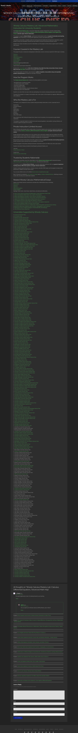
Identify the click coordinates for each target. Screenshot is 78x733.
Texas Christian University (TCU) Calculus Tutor (24, 370)
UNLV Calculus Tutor (18, 405)
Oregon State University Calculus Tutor (22, 355)
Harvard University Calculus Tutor (21, 219)
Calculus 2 (28, 32)
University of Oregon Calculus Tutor (21, 278)
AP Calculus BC (16, 64)
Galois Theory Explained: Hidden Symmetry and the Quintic (26, 203)
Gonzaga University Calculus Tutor (21, 424)
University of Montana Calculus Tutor (22, 437)
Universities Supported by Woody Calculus (30, 212)
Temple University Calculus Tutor (21, 342)
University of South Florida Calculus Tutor (23, 340)
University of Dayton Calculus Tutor (21, 445)
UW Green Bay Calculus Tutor (20, 539)
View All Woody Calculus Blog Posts (21, 209)
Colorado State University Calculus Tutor (22, 229)
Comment (15, 689)
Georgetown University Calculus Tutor (22, 364)
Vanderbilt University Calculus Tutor (21, 389)
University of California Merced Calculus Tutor (24, 325)
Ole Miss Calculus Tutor (19, 240)
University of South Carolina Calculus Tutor (23, 298)
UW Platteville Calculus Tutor (20, 546)
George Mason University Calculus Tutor (22, 375)
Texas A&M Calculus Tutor (19, 251)
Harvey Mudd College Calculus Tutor (22, 374)
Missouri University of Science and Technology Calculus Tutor (27, 408)
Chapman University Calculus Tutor (21, 327)
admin (22, 605)
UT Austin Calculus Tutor (19, 268)
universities (22, 68)
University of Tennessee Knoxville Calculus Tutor (24, 284)
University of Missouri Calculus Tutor (22, 314)
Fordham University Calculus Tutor (21, 451)
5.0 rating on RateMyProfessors (47, 174)
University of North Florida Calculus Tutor (23, 425)
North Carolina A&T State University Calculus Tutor (24, 417)
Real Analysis (16, 61)
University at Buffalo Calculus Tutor (21, 348)
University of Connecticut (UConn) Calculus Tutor (24, 372)
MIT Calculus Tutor (18, 216)
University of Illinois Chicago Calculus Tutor (23, 368)
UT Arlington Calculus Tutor (20, 367)
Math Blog (75, 5)
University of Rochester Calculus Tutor (22, 381)
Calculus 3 (32, 32)
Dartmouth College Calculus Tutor (21, 234)
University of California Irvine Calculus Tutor (23, 281)
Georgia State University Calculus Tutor (22, 415)
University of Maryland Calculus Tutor (22, 266)
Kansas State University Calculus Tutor (22, 317)
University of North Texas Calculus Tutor (22, 361)
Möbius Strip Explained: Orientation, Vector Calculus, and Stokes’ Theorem (29, 196)
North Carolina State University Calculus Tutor (24, 283)
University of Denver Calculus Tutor (21, 394)
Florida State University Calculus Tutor (22, 274)
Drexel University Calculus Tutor (21, 341)
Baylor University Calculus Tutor (21, 333)
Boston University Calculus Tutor (21, 308)
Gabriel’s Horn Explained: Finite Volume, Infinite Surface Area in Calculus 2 (29, 199)
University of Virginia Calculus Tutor (21, 304)
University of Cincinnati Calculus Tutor (22, 351)
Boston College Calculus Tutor (20, 310)
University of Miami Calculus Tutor (21, 307)
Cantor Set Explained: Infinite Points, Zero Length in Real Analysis (28, 194)
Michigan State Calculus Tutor (20, 257)
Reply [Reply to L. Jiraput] (17, 598)
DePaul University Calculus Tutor (21, 569)
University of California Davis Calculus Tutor (23, 288)
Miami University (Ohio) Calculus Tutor (22, 444)
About (59, 5)
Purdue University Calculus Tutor (21, 236)
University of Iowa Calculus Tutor (21, 285)
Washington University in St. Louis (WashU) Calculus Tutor (26, 441)
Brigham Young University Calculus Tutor (22, 362)
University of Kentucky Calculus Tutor (22, 399)
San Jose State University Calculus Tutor (22, 320)
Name (14, 701)
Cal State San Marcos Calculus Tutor (21, 489)
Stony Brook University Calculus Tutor (22, 345)
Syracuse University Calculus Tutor (21, 414)
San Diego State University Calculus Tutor (23, 354)
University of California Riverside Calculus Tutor (24, 323)
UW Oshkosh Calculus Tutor (20, 543)
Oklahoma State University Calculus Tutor (23, 313)
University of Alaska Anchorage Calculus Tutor (24, 570)
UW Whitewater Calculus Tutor (20, 538)
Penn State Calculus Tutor (19, 253)
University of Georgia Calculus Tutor (21, 305)
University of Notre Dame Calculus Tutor (22, 334)
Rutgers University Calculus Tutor (21, 267)
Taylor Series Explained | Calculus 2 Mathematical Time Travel (30, 666)
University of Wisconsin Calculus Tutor (22, 220)
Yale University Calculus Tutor (20, 227)
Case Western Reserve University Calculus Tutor (24, 412)
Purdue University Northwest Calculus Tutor (23, 446)
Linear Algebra (55, 32)
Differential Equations (40, 32)
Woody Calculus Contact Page (19, 153)
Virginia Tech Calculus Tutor (20, 260)
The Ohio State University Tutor (20, 261)
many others (22, 69)
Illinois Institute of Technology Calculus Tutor (23, 409)
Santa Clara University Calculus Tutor (22, 328)
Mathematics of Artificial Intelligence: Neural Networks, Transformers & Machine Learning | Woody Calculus (40, 651)
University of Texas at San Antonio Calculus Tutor (24, 371)
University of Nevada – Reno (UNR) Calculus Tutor (24, 243)
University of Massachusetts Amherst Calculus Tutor (25, 357)
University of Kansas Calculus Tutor (21, 315)
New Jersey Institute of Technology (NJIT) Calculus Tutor (26, 382)
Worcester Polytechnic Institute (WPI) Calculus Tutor (25, 385)
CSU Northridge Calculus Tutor (20, 360)
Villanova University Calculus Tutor (21, 378)
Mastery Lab (29, 5)
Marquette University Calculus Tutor (21, 411)
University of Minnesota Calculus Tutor (22, 270)
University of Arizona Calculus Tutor (21, 233)
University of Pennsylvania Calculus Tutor (23, 258)
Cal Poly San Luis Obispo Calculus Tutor (22, 318)
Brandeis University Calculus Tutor (21, 499)
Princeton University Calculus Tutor (21, 224)
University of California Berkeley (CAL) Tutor (23, 248)
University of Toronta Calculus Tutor (21, 573)
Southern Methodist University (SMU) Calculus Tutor (25, 331)
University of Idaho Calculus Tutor (21, 435)
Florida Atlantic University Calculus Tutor (22, 398)
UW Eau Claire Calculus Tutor (20, 540)
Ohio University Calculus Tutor (20, 442)
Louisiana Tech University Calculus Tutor (22, 431)
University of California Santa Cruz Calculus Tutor (24, 324)
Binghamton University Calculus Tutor (22, 347)
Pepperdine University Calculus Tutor (22, 422)
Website (15, 712)
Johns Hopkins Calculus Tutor (20, 230)
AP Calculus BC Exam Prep (20, 214)
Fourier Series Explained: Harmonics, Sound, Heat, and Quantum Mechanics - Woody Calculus (37, 637)
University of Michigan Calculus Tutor (22, 263)
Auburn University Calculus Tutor (21, 280)
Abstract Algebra (48, 32)
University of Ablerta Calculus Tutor (21, 572)
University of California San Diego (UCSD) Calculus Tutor (26, 244)
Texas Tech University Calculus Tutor (22, 290)
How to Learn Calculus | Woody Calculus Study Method (29, 670)
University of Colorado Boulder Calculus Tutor (24, 273)
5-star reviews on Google (32, 174)
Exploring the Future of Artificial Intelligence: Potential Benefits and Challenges (30, 207)
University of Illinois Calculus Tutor (21, 256)
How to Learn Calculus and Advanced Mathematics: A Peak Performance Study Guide (32, 193)
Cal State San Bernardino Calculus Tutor (22, 488)
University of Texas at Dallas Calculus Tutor (23, 337)
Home (24, 5)
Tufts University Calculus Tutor (20, 388)
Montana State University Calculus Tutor (22, 438)
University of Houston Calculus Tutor (22, 335)
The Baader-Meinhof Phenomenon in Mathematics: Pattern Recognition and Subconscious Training (35, 204)
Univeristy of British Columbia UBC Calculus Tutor (24, 576)
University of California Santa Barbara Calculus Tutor (25, 321)
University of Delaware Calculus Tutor (22, 352)
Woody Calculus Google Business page (40, 171)
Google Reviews (53, 5)
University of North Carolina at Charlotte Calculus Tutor (25, 303)
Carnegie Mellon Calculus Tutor (21, 301)
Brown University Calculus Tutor (21, 241)
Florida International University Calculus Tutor (23, 397)
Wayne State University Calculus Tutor (22, 530)
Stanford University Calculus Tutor (21, 217)
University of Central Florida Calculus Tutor (23, 231)
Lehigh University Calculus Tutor (21, 419)
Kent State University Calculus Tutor (21, 461)
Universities (45, 5)
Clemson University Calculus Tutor (21, 293)
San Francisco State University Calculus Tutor (23, 465)
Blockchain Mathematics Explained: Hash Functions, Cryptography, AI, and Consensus (32, 206)
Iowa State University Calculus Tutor (21, 448)
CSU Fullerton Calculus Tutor (20, 358)
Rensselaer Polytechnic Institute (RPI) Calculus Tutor (25, 387)
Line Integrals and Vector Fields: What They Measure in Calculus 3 (28, 200)
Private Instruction (37, 5)
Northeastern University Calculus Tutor (22, 344)
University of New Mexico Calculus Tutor (22, 404)
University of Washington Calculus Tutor (22, 264)
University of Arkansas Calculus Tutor (22, 401)
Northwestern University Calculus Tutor (22, 277)
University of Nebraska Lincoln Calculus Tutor (24, 287)
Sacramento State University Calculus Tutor (23, 466)
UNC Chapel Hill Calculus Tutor (20, 271)
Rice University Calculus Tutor (20, 330)
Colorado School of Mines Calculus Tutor (22, 350)
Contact (64, 5)
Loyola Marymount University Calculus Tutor (23, 392)
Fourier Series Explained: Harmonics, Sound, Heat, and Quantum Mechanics (30, 197)
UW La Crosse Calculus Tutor (20, 542)
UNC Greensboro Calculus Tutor (21, 474)
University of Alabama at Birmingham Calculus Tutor (25, 402)
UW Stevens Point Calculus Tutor (21, 545)
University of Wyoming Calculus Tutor (22, 439)
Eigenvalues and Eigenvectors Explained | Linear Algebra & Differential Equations (35, 680)
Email (14, 706)
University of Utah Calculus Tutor (21, 297)
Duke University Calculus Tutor (20, 226)
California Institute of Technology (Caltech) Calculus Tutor (26, 221)
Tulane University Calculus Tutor (21, 421)
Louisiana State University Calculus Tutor (22, 295)
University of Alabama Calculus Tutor (22, 294)
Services (69, 5)
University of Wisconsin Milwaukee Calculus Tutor (24, 536)
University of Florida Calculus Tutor (21, 237)
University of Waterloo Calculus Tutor (22, 575)
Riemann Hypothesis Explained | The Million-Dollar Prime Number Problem (33, 675)
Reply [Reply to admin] (22, 610)
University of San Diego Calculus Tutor (22, 395)
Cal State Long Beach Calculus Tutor (22, 365)
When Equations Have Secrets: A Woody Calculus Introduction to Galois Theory (34, 615)
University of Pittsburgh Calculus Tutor (22, 291)
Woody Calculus (6, 5)
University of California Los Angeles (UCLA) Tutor (24, 246)
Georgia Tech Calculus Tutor (20, 250)
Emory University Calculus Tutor (21, 391)
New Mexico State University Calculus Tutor (23, 432)
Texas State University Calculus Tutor (22, 338)
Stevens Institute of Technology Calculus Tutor (24, 380)
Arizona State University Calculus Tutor (22, 254)
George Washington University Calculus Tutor (23, 377)
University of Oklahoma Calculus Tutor (22, 311)
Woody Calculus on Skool (18, 149)
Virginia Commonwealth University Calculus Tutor (24, 418)
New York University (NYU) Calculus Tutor (23, 223)
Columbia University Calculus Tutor (21, 239)
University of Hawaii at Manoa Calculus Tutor (23, 434)
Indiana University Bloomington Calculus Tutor (24, 276)
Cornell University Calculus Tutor (21, 300)
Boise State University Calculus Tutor (22, 407)
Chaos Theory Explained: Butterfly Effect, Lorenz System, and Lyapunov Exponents (31, 201)
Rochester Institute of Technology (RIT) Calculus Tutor (25, 384)
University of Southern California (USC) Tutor (23, 247)
